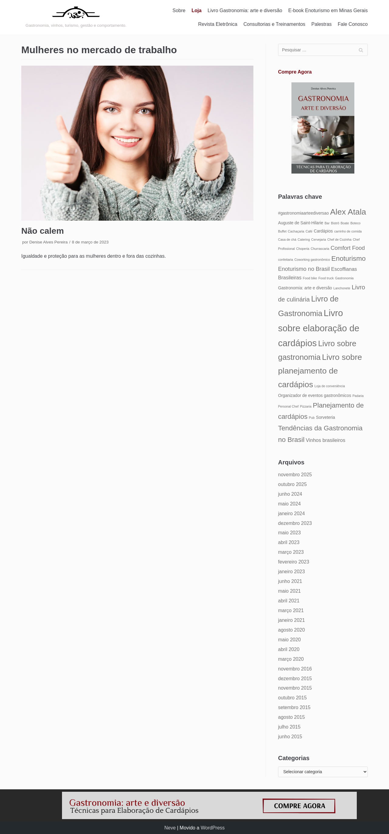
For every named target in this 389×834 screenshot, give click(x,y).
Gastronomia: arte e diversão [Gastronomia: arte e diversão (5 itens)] (305, 288)
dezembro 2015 (295, 678)
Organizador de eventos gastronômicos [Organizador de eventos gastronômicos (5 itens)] (314, 395)
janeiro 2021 (291, 620)
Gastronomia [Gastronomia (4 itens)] (344, 278)
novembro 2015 (295, 688)
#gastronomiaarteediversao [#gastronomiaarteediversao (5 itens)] (303, 213)
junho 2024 (290, 494)
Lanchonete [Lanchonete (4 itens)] (341, 288)
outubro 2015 (292, 697)
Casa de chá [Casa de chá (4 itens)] (287, 239)
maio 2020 (289, 639)
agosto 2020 (291, 629)
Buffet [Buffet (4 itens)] (282, 231)
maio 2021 (289, 591)
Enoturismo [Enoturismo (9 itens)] (348, 258)
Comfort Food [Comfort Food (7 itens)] (348, 248)
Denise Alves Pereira (48, 242)
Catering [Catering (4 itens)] (304, 239)
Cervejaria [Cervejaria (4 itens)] (318, 239)
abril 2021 (288, 600)
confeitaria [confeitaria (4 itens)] (285, 259)
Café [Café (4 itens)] (308, 231)
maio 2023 (289, 532)
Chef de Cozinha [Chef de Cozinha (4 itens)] (339, 239)
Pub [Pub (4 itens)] (312, 417)
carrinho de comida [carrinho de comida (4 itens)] (348, 231)
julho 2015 (289, 726)
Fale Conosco (353, 24)
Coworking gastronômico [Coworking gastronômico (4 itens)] (312, 259)
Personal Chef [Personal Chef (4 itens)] (288, 406)
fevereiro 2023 (293, 561)
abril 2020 (288, 649)
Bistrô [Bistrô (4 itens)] (335, 223)
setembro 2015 (294, 707)
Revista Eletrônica (217, 24)
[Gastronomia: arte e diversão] (76, 17)
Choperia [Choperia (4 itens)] (302, 248)
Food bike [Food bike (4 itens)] (310, 278)
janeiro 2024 (291, 513)
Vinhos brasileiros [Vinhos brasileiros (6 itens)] (325, 440)
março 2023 (291, 552)
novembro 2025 (295, 474)
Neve (170, 827)
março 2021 (291, 610)
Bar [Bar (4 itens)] (327, 223)
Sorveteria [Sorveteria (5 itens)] (325, 417)
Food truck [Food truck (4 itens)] (326, 278)
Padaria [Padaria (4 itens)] (358, 396)
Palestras (322, 24)
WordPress (213, 827)
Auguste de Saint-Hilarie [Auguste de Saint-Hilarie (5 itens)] (300, 223)
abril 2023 (288, 542)
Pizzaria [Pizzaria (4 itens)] (306, 406)
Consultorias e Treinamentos (274, 24)
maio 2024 (289, 503)
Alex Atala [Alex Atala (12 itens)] (348, 211)
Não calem (42, 231)
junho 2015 (290, 736)
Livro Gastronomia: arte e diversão (245, 10)
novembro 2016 (295, 668)
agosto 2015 (291, 717)
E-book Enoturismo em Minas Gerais (328, 10)
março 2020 (291, 659)
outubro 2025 (292, 484)
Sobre (179, 10)
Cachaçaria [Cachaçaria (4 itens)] (296, 231)
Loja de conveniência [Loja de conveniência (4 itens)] (330, 386)
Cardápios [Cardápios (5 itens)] (323, 231)
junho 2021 (290, 581)
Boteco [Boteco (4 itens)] (355, 223)
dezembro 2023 (295, 523)
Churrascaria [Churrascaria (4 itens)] (320, 248)
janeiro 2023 (291, 571)
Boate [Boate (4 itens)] (345, 223)
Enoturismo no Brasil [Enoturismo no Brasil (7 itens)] (304, 269)
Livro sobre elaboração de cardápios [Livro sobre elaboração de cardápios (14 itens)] (318, 328)
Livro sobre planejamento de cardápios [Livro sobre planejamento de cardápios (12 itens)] (320, 371)
